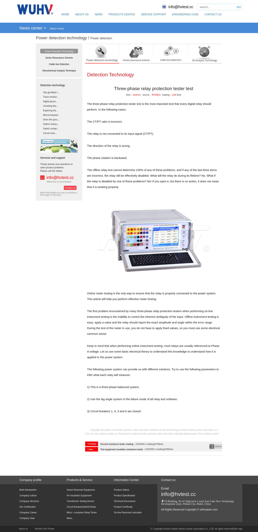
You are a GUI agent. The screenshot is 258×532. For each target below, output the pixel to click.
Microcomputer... (51, 115)
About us (23, 528)
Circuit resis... (50, 133)
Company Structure (29, 501)
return (215, 446)
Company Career (28, 512)
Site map (237, 528)
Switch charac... (51, 124)
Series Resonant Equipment (81, 490)
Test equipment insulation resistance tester (121, 449)
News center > (32, 28)
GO (239, 7)
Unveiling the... (50, 106)
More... (70, 518)
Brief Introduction (28, 490)
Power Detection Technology (59, 51)
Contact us (70, 188)
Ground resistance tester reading (116, 444)
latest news (57, 28)
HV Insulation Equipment (79, 495)
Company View (27, 518)
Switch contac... (51, 128)
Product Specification (124, 495)
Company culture (28, 495)
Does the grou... (51, 119)
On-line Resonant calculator (128, 512)
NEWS (99, 14)
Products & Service (79, 480)
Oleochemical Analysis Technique (59, 70)
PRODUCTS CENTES (122, 14)
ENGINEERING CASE (185, 14)
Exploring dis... (50, 110)
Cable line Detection (59, 64)
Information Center (126, 480)
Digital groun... (50, 101)
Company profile (30, 480)
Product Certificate (123, 507)
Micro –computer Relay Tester (82, 512)
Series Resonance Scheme (59, 57)
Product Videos (121, 490)
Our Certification (27, 507)
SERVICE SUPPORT (153, 14)
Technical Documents (124, 501)
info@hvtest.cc (180, 7)
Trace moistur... (51, 97)
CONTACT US (213, 14)
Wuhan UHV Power (45, 528)
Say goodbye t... (51, 92)
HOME (65, 14)
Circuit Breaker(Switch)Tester (81, 507)
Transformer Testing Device (80, 501)
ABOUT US (82, 14)
